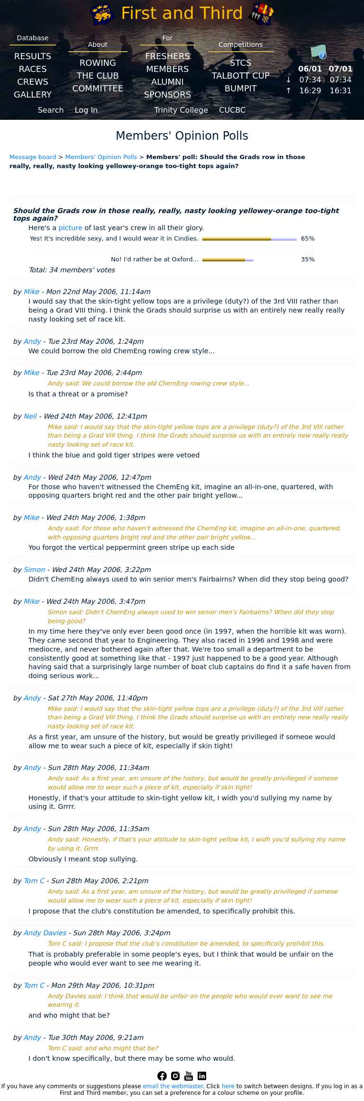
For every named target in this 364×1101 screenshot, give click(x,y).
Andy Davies (44, 933)
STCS (240, 63)
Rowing (98, 63)
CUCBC (232, 110)
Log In (86, 110)
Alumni (167, 82)
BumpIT (241, 88)
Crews (32, 82)
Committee (98, 88)
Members (167, 69)
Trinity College (182, 110)
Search (51, 110)
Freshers (167, 56)
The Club (98, 76)
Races (32, 69)
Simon (34, 569)
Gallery (33, 94)
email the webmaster (172, 1086)
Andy (32, 341)
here (228, 1086)
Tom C (33, 881)
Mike (31, 291)
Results (32, 56)
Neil (29, 416)
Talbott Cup (241, 76)
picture (70, 228)
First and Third (182, 13)
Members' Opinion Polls (101, 157)
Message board (32, 157)
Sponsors (167, 94)
